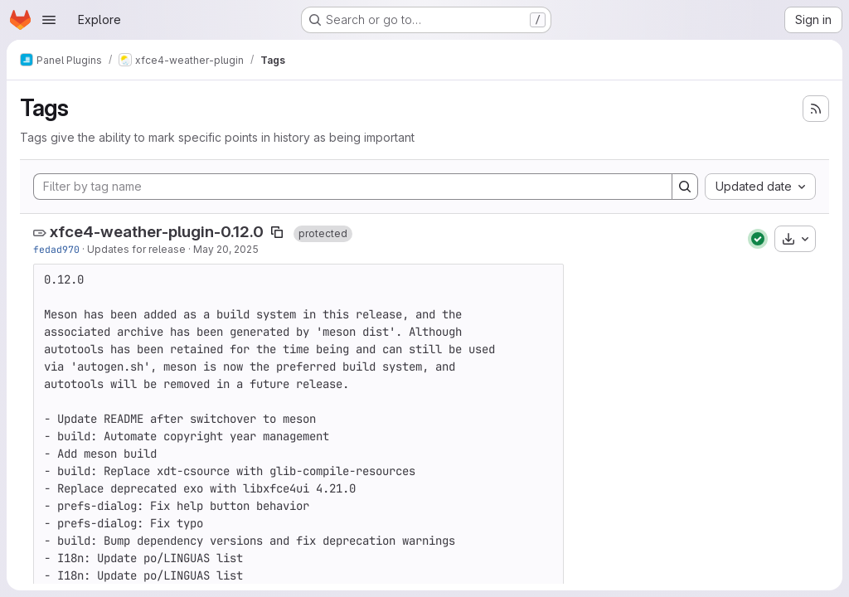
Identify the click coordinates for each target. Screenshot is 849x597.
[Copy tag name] (277, 232)
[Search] (685, 186)
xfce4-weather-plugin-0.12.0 (157, 231)
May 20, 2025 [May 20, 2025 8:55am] (226, 249)
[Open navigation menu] (49, 20)
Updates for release (136, 249)
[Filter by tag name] (352, 186)
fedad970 (56, 249)
